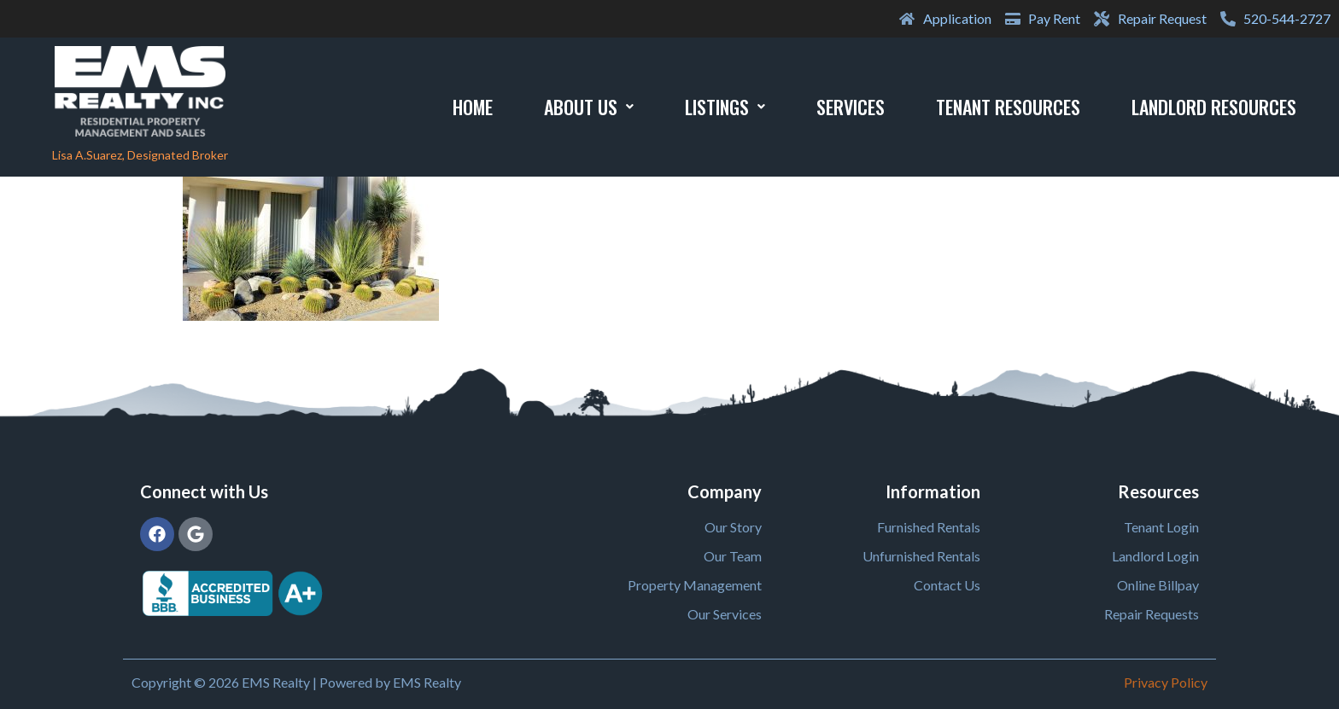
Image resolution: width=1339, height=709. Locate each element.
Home (473, 106)
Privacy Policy (1165, 682)
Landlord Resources (1213, 106)
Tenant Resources (1008, 106)
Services (850, 106)
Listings (725, 106)
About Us (589, 106)
